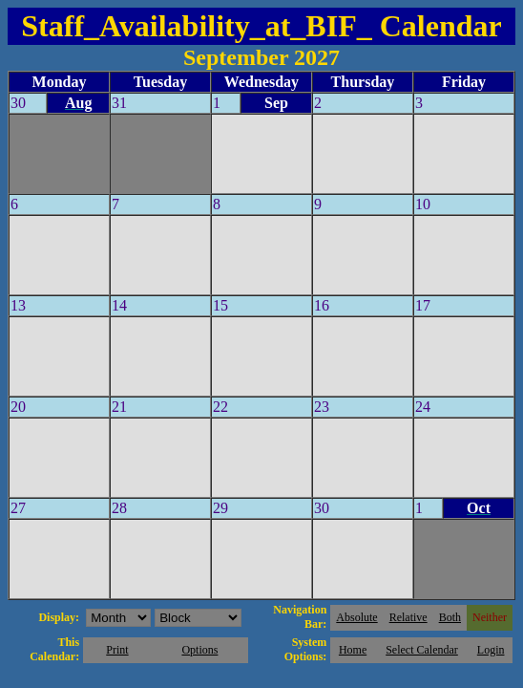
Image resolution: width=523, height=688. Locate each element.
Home (352, 649)
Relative (408, 617)
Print (117, 649)
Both (450, 617)
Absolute (356, 617)
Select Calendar (422, 649)
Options (199, 649)
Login (491, 649)
